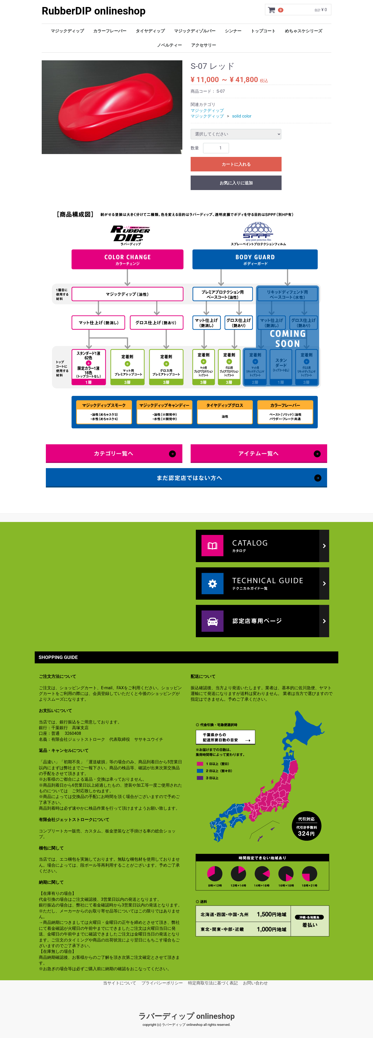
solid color (241, 116)
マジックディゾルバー (195, 30)
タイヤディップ (150, 30)
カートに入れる (236, 164)
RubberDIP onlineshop (94, 11)
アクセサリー (203, 45)
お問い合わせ (255, 983)
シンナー (233, 30)
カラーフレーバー (109, 30)
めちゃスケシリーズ (303, 30)
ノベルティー (169, 45)
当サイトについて (119, 983)
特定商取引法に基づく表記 (213, 983)
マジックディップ (67, 30)
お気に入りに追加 (236, 182)
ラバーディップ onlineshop (186, 1016)
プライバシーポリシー (162, 983)
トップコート (263, 30)
